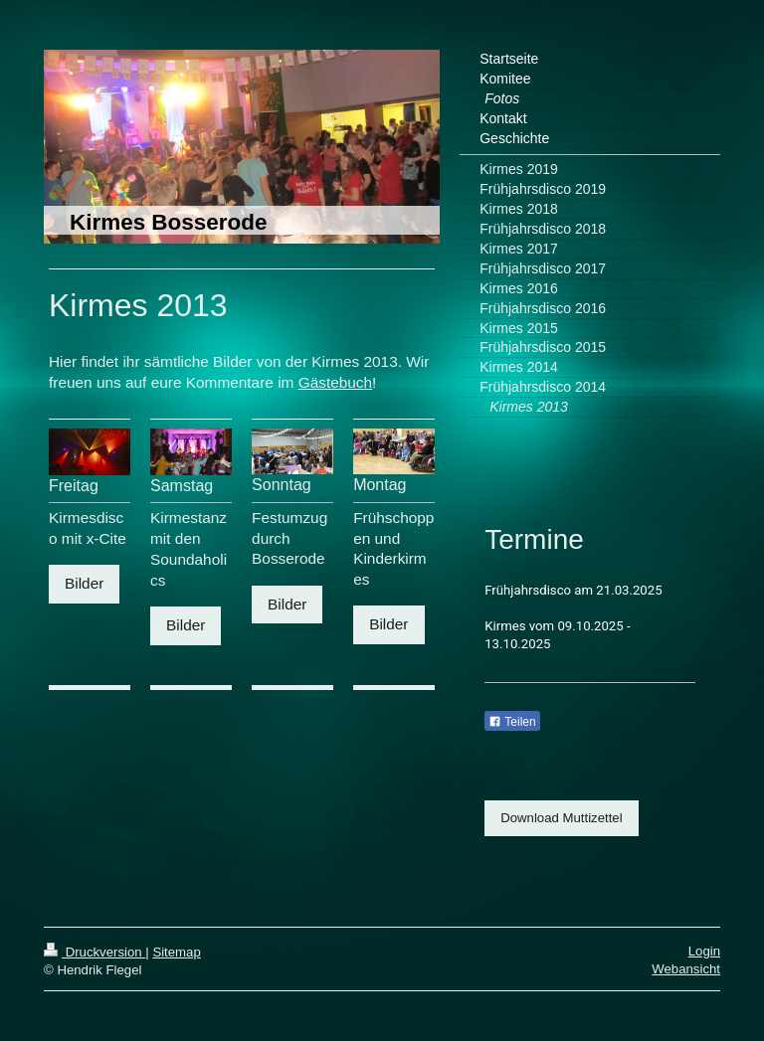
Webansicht (686, 968)
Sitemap (176, 952)
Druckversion (94, 952)
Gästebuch (335, 382)
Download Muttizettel (561, 817)
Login (704, 951)
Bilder (84, 583)
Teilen (511, 722)
